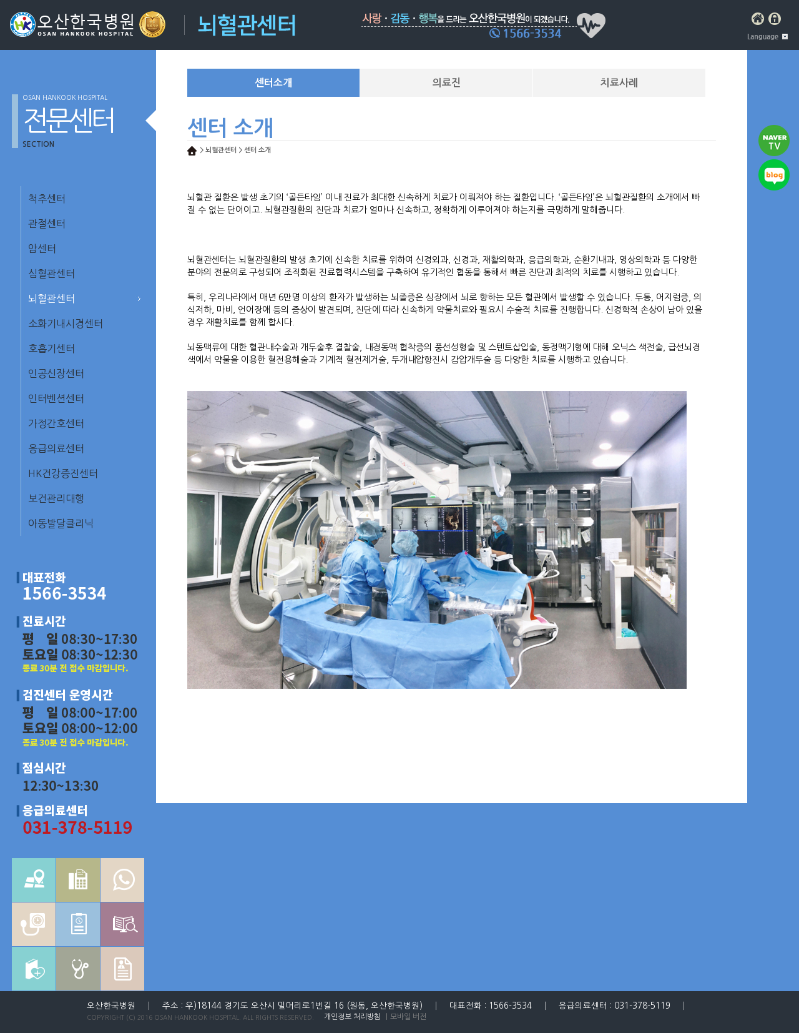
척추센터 (47, 199)
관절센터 (47, 224)
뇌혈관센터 (51, 299)
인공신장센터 (56, 373)
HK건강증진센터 (63, 473)
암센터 (42, 249)
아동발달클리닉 (61, 523)
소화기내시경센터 (65, 324)
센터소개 (273, 82)
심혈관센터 (51, 274)
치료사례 (619, 82)
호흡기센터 (51, 348)
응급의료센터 (56, 448)
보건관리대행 (56, 498)
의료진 (447, 82)
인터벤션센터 (56, 398)
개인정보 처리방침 (352, 1017)
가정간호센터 (56, 423)
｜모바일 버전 (404, 1017)
